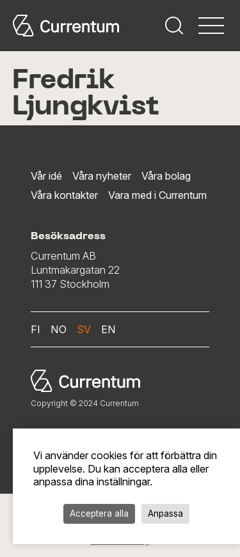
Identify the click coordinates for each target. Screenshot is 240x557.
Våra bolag (166, 175)
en (108, 329)
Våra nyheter (101, 175)
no (59, 329)
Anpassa (165, 513)
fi (35, 329)
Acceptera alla (99, 513)
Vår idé (46, 175)
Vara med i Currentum (157, 195)
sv (84, 329)
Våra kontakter (64, 195)
